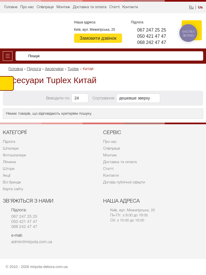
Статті (114, 7)
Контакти (130, 7)
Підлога (9, 141)
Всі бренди (12, 182)
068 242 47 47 (151, 42)
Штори (8, 168)
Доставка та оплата (90, 7)
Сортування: (103, 98)
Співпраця (45, 7)
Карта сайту (13, 189)
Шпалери (11, 148)
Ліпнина (9, 162)
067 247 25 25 (151, 30)
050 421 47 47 (151, 36)
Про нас (27, 7)
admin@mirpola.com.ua (31, 242)
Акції (6, 175)
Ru (191, 7)
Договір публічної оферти (124, 182)
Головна (11, 7)
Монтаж (63, 7)
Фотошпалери (14, 155)
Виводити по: (58, 98)
